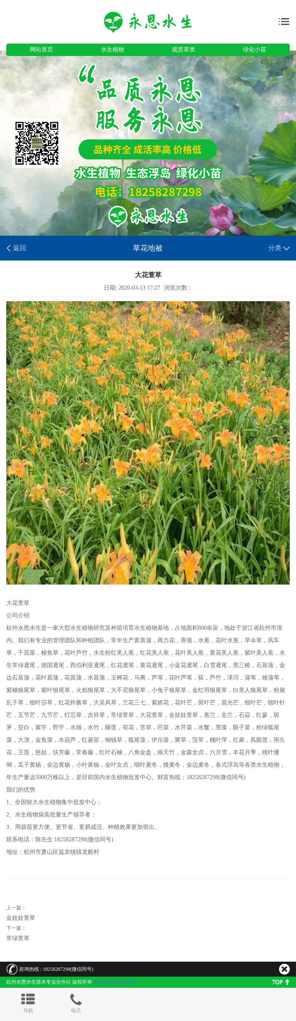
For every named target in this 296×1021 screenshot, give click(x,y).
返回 (16, 248)
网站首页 (41, 49)
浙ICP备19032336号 (114, 982)
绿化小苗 (254, 49)
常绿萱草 (17, 938)
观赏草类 (183, 49)
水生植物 (112, 49)
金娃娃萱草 (20, 918)
